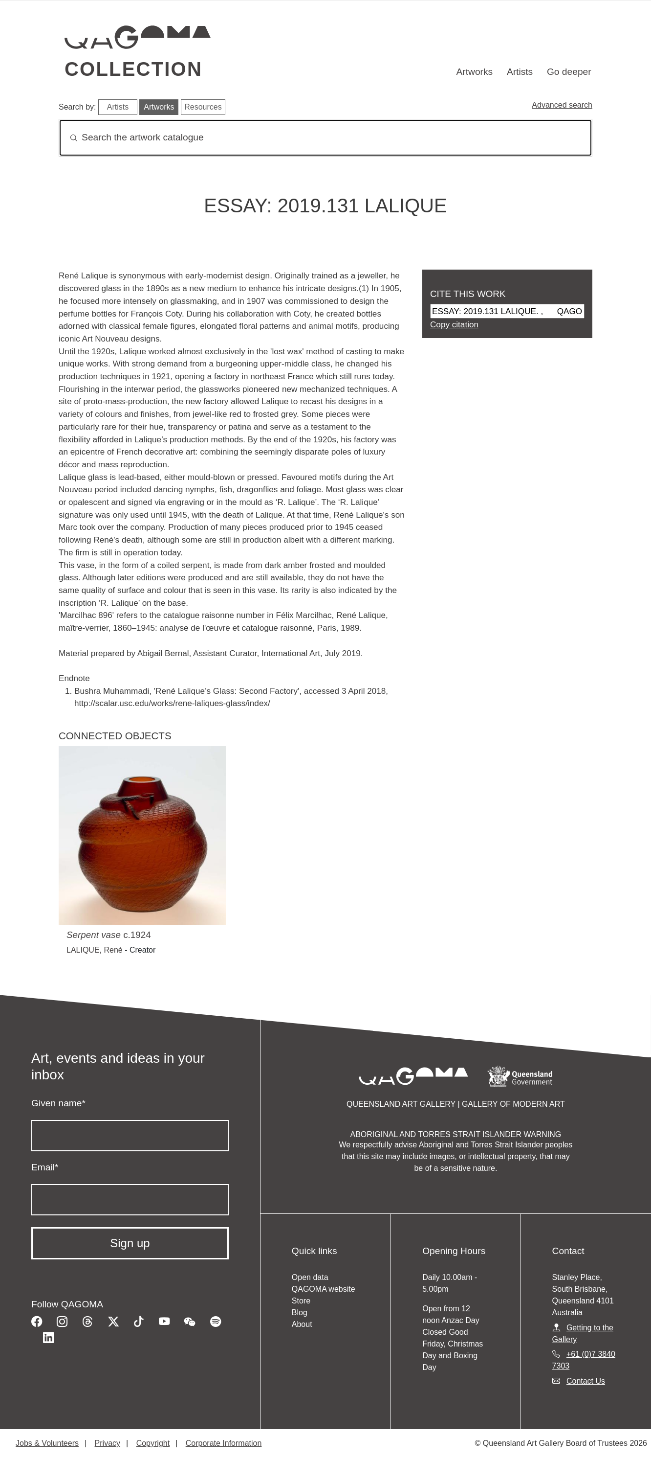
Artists (520, 72)
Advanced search (562, 105)
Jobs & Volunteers (47, 1443)
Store (301, 1301)
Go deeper (569, 72)
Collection (133, 69)
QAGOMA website (323, 1289)
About (302, 1324)
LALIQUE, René (94, 950)
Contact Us (585, 1381)
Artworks (474, 72)
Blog (299, 1312)
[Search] (325, 138)
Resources (202, 107)
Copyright (153, 1443)
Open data (310, 1277)
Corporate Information (224, 1443)
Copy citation (454, 324)
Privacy (107, 1443)
